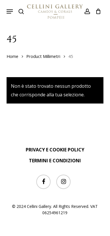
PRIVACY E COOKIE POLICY (55, 150)
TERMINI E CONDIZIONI (55, 160)
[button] (10, 11)
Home (12, 56)
